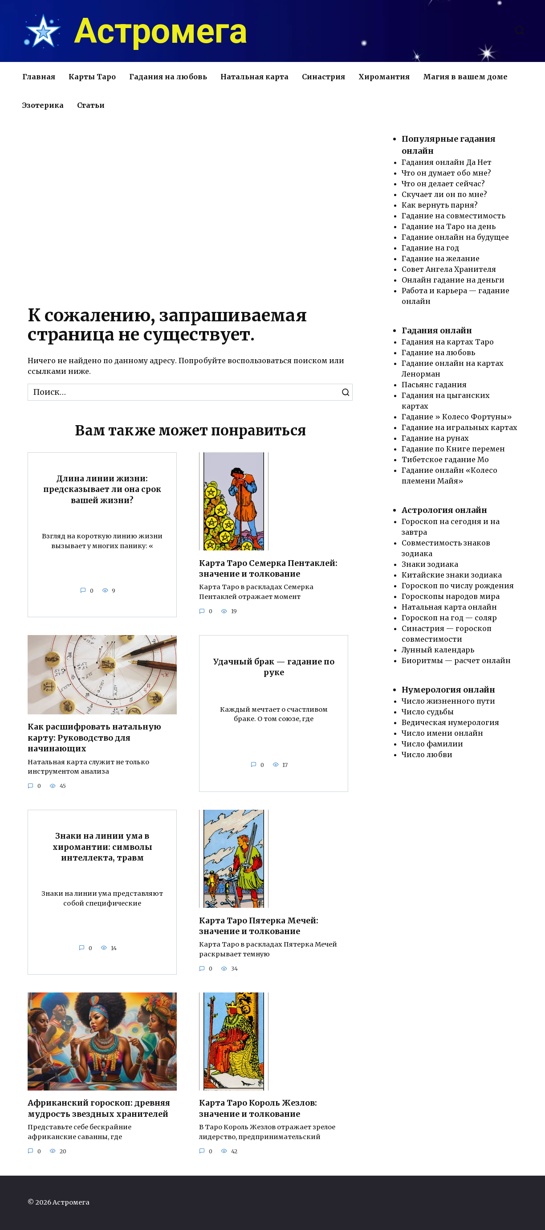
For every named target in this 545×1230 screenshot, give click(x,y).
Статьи (91, 105)
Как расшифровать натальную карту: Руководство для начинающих (94, 738)
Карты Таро (92, 76)
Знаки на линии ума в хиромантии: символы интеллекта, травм (102, 847)
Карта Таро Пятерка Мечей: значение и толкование (258, 926)
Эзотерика (43, 105)
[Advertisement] (190, 209)
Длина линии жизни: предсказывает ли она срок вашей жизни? (102, 489)
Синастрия (323, 76)
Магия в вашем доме (465, 76)
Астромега (161, 31)
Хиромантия (384, 76)
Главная (38, 76)
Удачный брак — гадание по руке (273, 667)
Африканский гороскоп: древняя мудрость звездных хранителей (99, 1109)
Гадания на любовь (168, 76)
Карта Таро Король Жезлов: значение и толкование (258, 1109)
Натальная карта (254, 76)
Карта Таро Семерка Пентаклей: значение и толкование (268, 568)
